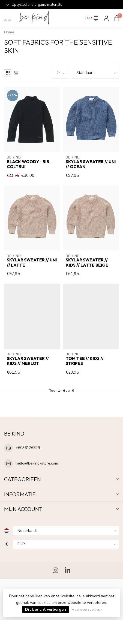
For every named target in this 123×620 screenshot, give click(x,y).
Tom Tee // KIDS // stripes (85, 361)
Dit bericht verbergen (45, 609)
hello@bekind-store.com (37, 463)
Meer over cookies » (86, 609)
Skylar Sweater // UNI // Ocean (91, 164)
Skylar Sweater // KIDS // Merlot (28, 361)
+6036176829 (28, 447)
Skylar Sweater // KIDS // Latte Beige (87, 262)
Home (9, 32)
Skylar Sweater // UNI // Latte (32, 262)
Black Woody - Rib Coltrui (28, 164)
